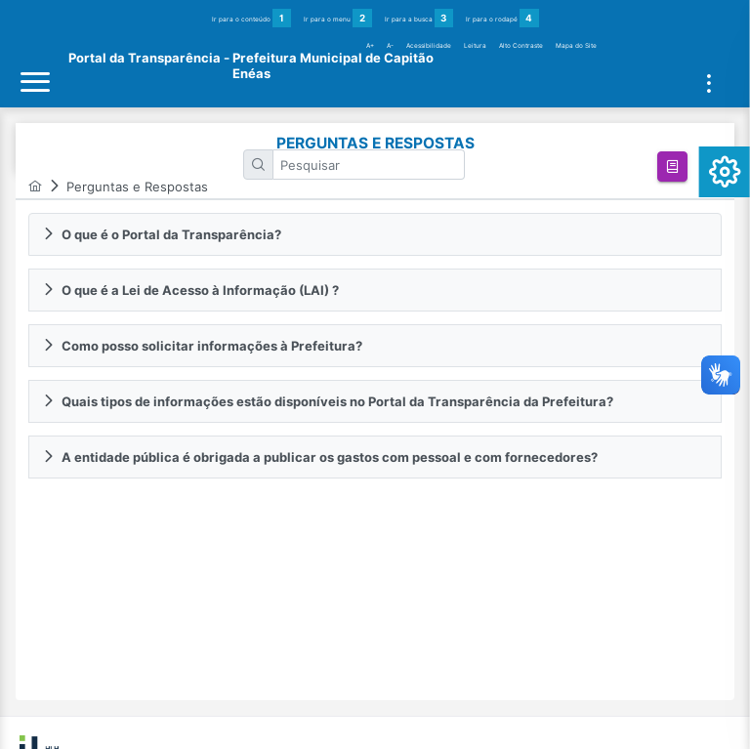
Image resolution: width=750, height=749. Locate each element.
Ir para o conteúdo (252, 18)
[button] (672, 166)
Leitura (475, 46)
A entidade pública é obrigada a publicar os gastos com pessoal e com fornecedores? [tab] (320, 457)
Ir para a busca (419, 18)
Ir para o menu (338, 18)
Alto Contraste (521, 46)
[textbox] (369, 164)
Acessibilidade (428, 46)
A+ (370, 46)
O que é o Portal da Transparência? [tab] (161, 234)
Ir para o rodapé (502, 18)
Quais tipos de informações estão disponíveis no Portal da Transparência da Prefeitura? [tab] (327, 401)
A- (390, 46)
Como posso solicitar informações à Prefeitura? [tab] (202, 346)
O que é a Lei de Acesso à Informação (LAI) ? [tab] (190, 290)
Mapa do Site (576, 46)
